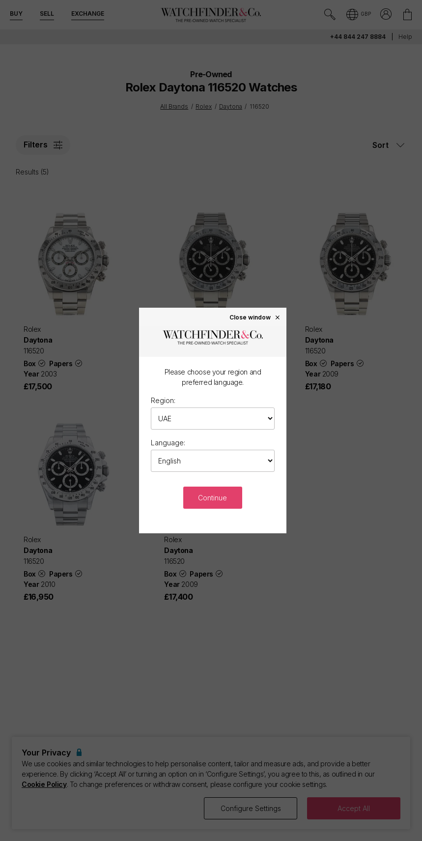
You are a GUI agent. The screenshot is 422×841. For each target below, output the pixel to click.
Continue (212, 497)
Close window (255, 317)
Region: (163, 400)
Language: (168, 442)
